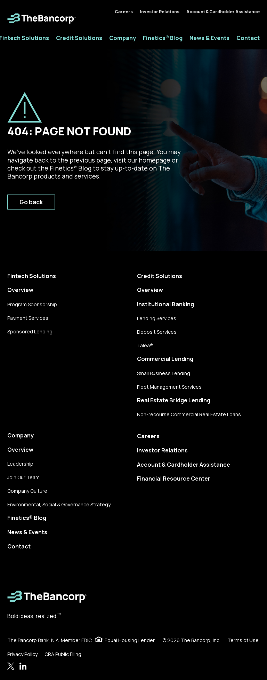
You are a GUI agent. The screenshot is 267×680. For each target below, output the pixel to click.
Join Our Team (23, 477)
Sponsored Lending (29, 331)
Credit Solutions (79, 38)
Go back (31, 202)
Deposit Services (157, 332)
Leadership (20, 463)
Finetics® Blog (163, 38)
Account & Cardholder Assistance (223, 12)
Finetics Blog (70, 168)
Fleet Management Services (169, 387)
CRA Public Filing (62, 654)
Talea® (145, 345)
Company (122, 38)
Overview (20, 290)
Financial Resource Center (173, 478)
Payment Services (27, 318)
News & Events (209, 38)
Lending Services (156, 318)
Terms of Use (243, 640)
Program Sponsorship (32, 304)
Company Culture (27, 491)
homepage (154, 160)
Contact (248, 38)
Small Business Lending (163, 373)
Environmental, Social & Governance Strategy (59, 504)
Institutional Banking (165, 304)
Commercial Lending (165, 359)
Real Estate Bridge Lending (173, 400)
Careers (124, 12)
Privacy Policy (22, 654)
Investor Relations (159, 12)
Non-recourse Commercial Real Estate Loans (189, 414)
